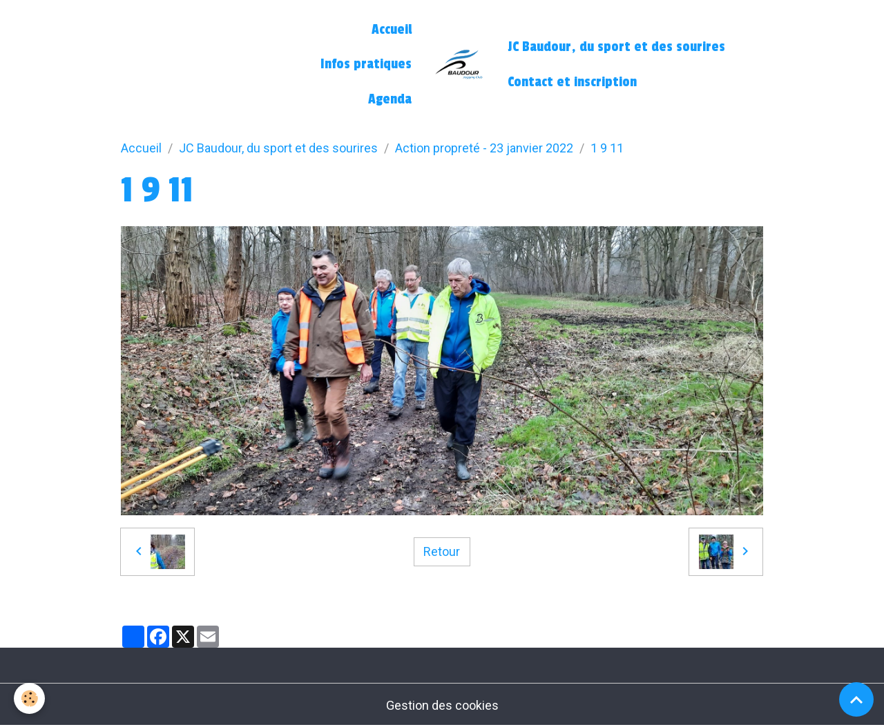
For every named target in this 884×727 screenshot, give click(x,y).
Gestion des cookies (442, 705)
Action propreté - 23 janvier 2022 (484, 148)
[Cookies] (29, 698)
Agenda (390, 99)
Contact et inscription (572, 82)
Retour (441, 551)
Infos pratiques (366, 64)
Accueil (392, 29)
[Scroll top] (856, 699)
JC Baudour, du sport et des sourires (616, 47)
